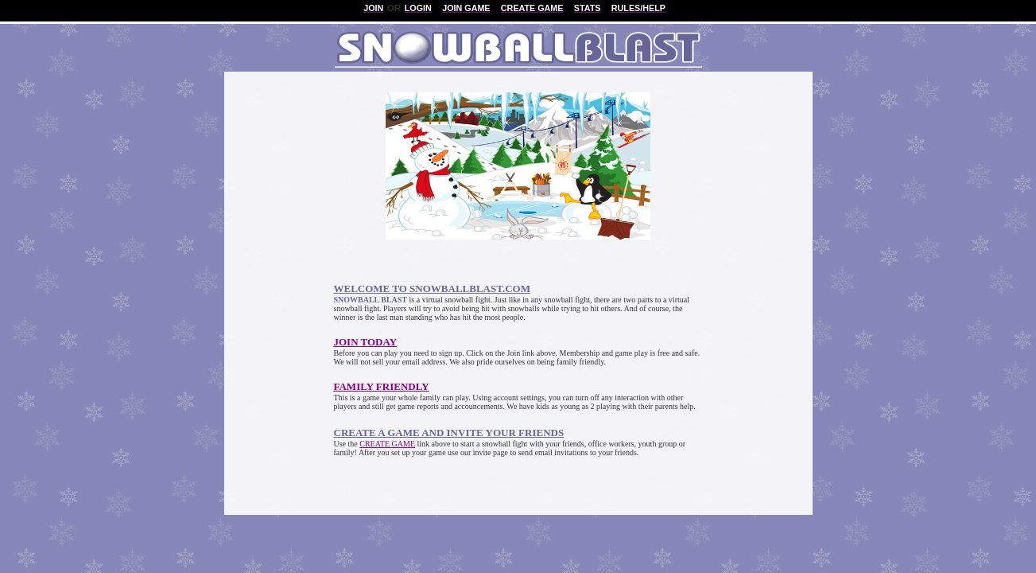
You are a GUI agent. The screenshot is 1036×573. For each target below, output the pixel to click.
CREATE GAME (387, 443)
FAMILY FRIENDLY (381, 386)
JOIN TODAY (366, 342)
